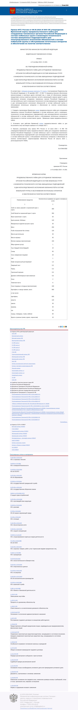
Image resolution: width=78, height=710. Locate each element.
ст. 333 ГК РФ (14, 594)
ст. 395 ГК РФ (14, 606)
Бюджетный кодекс (17, 336)
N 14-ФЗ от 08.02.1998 (16, 541)
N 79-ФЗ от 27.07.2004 (16, 481)
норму (37, 110)
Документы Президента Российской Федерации (25, 386)
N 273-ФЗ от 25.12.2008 (16, 499)
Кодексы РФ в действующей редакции (23, 331)
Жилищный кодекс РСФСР (19, 433)
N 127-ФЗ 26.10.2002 (15, 558)
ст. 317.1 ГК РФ (14, 600)
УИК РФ (14, 379)
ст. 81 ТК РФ (13, 618)
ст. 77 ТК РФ (14, 648)
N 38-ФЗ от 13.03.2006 (16, 505)
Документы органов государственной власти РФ (25, 390)
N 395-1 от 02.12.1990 (16, 588)
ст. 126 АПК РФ (14, 671)
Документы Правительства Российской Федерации (26, 388)
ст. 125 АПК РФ (14, 685)
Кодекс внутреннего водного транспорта (23, 363)
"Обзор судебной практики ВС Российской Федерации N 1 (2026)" (30, 403)
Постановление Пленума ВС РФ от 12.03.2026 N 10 (26, 417)
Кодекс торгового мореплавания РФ (22, 366)
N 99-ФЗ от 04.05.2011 (16, 535)
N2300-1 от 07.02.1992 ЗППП (18, 493)
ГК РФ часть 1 (15, 342)
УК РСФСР (15, 447)
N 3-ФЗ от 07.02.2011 (16, 517)
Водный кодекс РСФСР (18, 426)
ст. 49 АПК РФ (14, 677)
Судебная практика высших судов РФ (22, 382)
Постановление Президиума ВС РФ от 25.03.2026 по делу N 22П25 (30, 406)
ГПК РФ (14, 352)
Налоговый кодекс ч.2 (18, 373)
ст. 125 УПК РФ (14, 659)
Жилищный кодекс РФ (18, 356)
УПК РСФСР (15, 449)
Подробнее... (63, 422)
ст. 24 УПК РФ (14, 665)
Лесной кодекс (16, 368)
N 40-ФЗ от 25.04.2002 (16, 469)
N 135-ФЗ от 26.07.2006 (16, 529)
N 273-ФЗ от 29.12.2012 (16, 475)
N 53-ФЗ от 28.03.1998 (16, 582)
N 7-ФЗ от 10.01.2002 (16, 511)
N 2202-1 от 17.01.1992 (16, 552)
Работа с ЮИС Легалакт (46, 2)
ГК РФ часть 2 (16, 345)
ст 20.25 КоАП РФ (15, 612)
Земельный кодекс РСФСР (19, 435)
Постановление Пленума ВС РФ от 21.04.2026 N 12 (26, 399)
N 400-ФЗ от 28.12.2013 (16, 457)
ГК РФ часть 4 (16, 349)
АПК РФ (14, 333)
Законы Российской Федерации (21, 384)
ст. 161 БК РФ (14, 642)
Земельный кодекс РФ (18, 359)
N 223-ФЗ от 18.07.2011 (16, 546)
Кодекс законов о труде (18, 442)
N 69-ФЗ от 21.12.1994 (16, 463)
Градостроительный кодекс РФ (21, 354)
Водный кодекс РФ (17, 338)
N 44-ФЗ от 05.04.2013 (16, 570)
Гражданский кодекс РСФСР (20, 431)
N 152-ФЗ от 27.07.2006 (16, 564)
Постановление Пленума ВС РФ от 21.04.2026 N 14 (26, 394)
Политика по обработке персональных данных (36, 708)
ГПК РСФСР (15, 429)
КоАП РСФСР (15, 440)
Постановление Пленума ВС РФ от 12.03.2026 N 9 (25, 419)
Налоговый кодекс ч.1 (18, 370)
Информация (14, 2)
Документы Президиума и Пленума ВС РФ (24, 392)
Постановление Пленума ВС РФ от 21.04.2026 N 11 (26, 396)
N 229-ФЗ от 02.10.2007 (16, 576)
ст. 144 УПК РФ (14, 654)
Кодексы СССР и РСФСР (18, 424)
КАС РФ (14, 361)
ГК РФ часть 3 (16, 347)
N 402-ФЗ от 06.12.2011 (16, 523)
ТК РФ (13, 377)
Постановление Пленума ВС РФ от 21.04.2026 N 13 (26, 401)
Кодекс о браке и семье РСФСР (21, 445)
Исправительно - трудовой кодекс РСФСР (24, 438)
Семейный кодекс (17, 375)
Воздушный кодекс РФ (18, 340)
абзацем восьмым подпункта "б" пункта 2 (35, 91)
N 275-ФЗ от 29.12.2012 (16, 487)
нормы (41, 123)
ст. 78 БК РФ (14, 624)
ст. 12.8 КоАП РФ (15, 632)
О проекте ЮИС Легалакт (28, 2)
